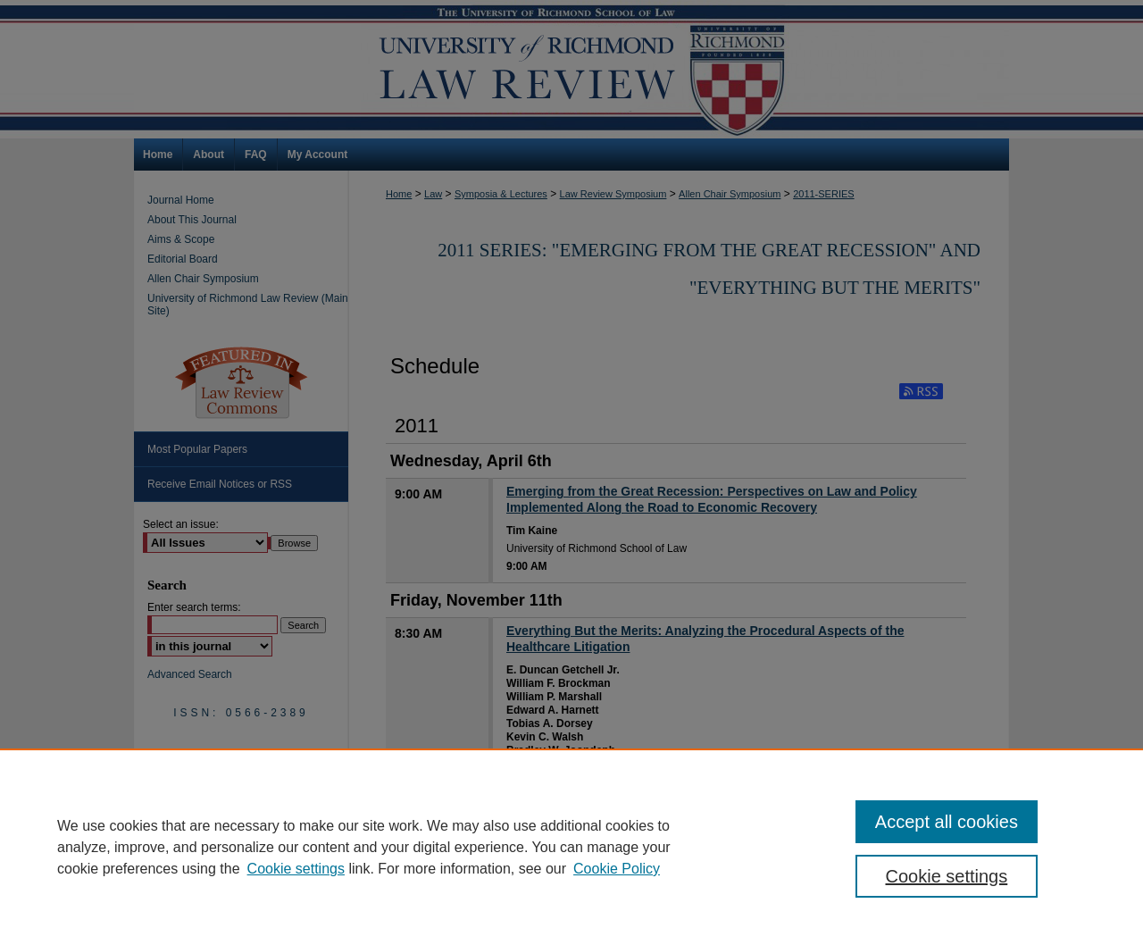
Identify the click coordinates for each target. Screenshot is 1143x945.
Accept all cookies (946, 822)
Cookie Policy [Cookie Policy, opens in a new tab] (616, 868)
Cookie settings (296, 868)
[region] (571, 846)
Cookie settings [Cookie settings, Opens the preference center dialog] (947, 876)
